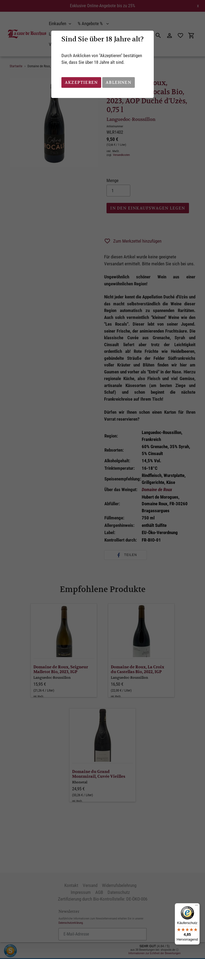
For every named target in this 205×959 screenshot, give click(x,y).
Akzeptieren (81, 82)
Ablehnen (118, 82)
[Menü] (196, 906)
